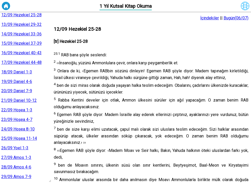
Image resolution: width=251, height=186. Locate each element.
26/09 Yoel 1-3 (14, 147)
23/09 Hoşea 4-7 (16, 119)
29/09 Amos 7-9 (16, 176)
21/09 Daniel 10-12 (19, 100)
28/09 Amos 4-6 (16, 167)
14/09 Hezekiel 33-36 (21, 34)
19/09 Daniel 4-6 (16, 81)
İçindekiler (209, 18)
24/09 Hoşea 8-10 (18, 129)
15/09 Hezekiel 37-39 (21, 43)
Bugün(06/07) (236, 18)
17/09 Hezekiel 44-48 (21, 62)
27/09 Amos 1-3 (16, 157)
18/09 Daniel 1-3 (16, 71)
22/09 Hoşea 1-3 (16, 109)
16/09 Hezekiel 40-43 (21, 52)
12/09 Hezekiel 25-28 (21, 14)
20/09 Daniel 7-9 (16, 90)
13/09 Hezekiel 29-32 (21, 24)
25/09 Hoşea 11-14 (19, 138)
